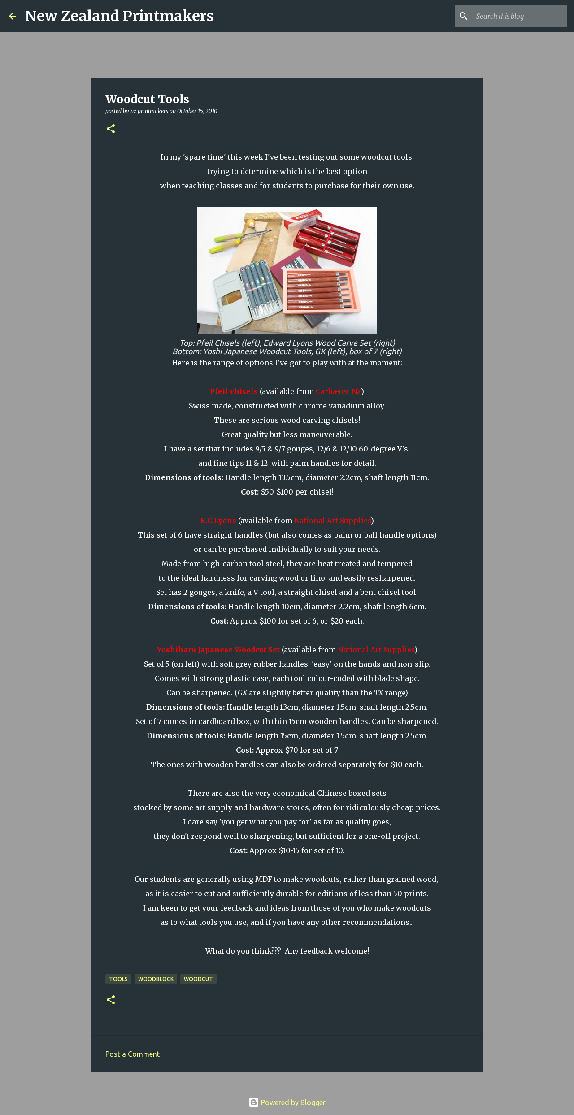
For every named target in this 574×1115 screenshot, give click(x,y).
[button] (110, 129)
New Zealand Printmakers (119, 16)
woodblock (156, 979)
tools (118, 979)
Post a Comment (132, 1054)
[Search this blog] (520, 16)
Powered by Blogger (287, 1102)
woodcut (198, 979)
